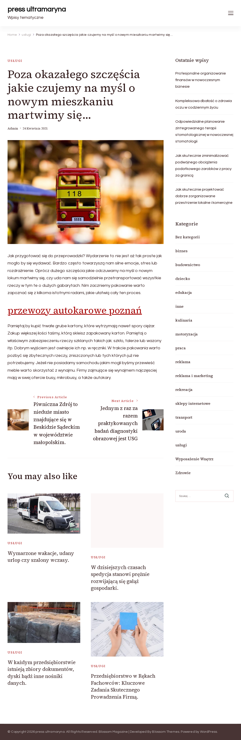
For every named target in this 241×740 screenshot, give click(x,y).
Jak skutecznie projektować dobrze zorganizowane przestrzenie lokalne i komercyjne (204, 196)
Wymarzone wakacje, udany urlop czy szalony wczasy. (41, 556)
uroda (180, 431)
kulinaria (183, 320)
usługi (15, 61)
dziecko (182, 278)
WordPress (208, 731)
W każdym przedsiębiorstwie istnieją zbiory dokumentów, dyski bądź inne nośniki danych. (42, 672)
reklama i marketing (194, 375)
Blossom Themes (165, 731)
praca (180, 347)
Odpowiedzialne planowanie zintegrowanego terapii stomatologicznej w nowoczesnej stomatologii (204, 131)
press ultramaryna (37, 9)
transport (183, 417)
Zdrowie (183, 472)
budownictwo (187, 264)
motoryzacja (186, 334)
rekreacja (184, 389)
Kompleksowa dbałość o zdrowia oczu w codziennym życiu (203, 104)
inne (179, 306)
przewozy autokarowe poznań (75, 310)
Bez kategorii (187, 237)
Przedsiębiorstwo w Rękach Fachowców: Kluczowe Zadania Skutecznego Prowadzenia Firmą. (123, 686)
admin (13, 128)
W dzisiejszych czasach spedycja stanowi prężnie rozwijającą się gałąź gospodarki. (120, 577)
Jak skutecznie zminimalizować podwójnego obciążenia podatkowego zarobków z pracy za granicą (203, 165)
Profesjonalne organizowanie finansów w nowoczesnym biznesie (200, 79)
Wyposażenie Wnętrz (194, 458)
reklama (182, 361)
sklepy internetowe (192, 403)
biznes (181, 250)
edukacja (183, 292)
